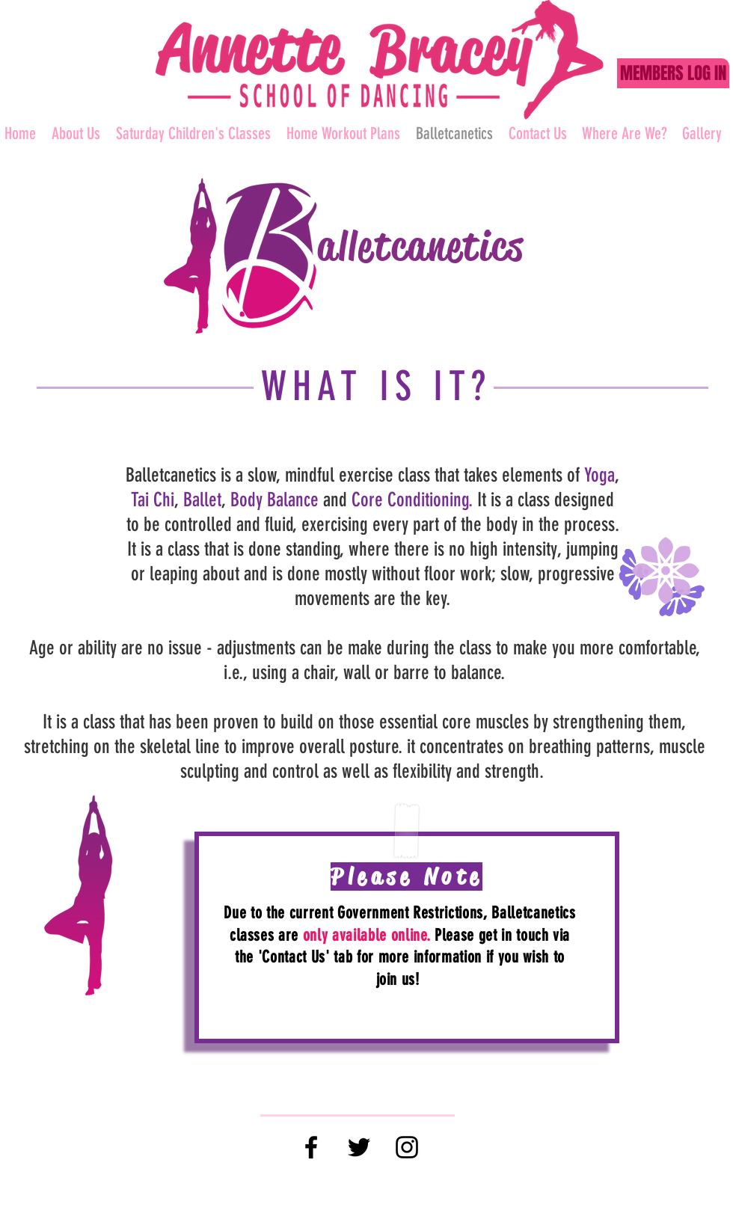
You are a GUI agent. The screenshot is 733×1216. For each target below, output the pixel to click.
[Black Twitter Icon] (359, 1147)
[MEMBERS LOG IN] (673, 73)
